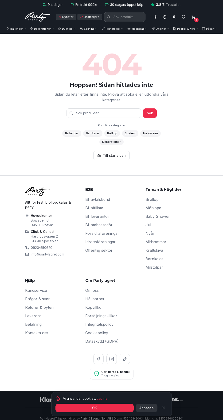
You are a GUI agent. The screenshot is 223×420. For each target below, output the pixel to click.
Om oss (92, 290)
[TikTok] (125, 359)
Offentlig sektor (99, 250)
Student (130, 133)
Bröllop (112, 133)
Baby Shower (157, 216)
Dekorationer (111, 142)
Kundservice (36, 290)
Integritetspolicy (99, 324)
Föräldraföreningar (102, 233)
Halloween (150, 133)
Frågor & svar (37, 298)
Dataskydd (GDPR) (102, 341)
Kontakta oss (36, 332)
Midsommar (155, 241)
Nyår (149, 233)
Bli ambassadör (99, 224)
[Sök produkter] (124, 17)
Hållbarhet (94, 298)
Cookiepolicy (96, 332)
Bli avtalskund (97, 199)
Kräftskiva (154, 250)
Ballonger (71, 133)
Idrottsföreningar (100, 241)
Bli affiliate (94, 208)
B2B (89, 189)
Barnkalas (93, 133)
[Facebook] (98, 359)
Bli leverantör (97, 216)
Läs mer (103, 417)
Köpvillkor (94, 307)
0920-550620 (41, 248)
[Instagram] (111, 359)
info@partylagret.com (47, 254)
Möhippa (153, 208)
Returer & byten (39, 307)
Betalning (33, 324)
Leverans (33, 315)
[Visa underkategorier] (25, 29)
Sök (150, 113)
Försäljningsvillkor (101, 315)
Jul (148, 224)
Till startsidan (111, 155)
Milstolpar (154, 267)
